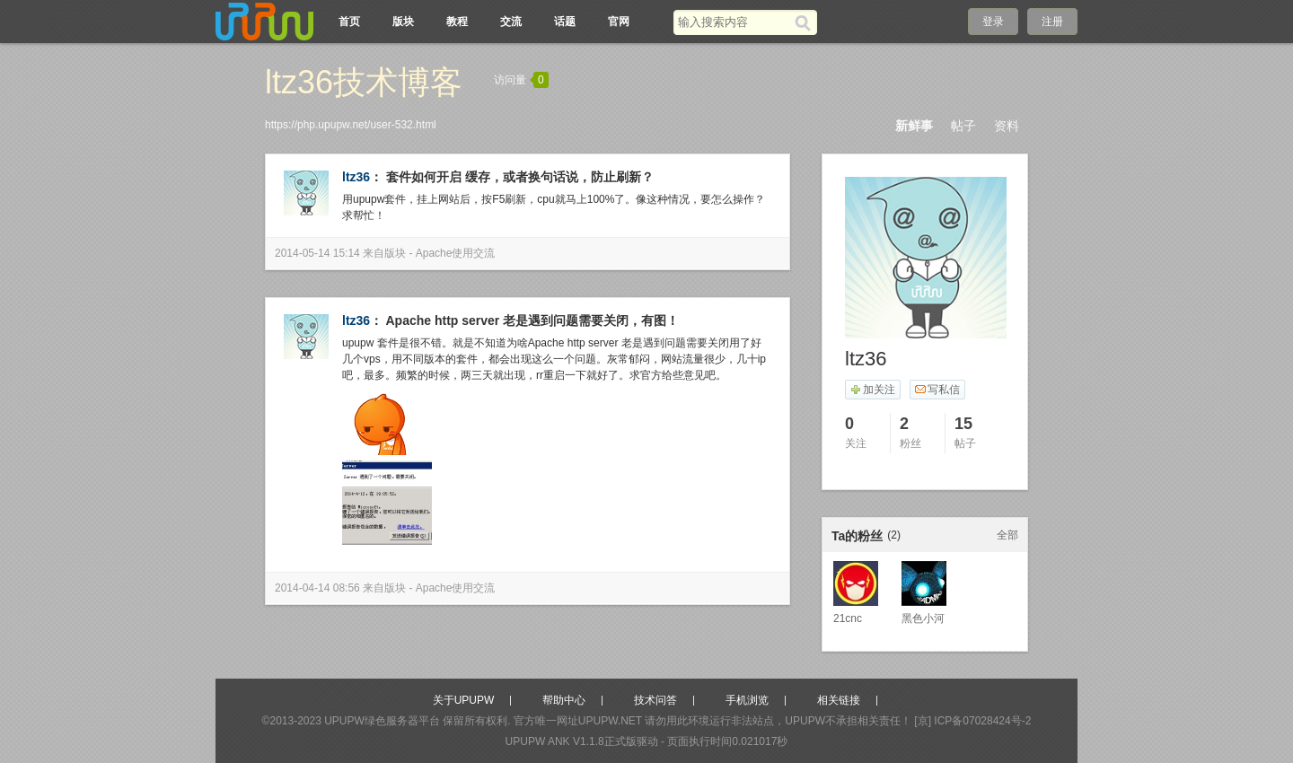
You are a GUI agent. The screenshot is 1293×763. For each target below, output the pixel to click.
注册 (1052, 21)
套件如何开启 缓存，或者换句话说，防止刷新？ (520, 177)
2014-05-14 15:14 (317, 253)
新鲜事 (914, 125)
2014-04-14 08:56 (317, 588)
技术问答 (655, 700)
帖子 (963, 125)
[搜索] (806, 22)
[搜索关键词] (734, 22)
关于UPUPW (464, 700)
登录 (993, 21)
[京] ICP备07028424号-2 (972, 721)
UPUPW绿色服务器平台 (382, 721)
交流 (511, 21)
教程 (457, 21)
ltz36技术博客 (363, 82)
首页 (349, 21)
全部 (1007, 535)
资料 (1006, 125)
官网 (618, 21)
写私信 (937, 389)
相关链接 (838, 700)
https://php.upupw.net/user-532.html (350, 124)
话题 (565, 21)
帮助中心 (563, 700)
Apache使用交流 (456, 253)
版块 (403, 21)
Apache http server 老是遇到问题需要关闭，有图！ (533, 320)
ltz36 (356, 177)
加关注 (872, 389)
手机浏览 (747, 700)
